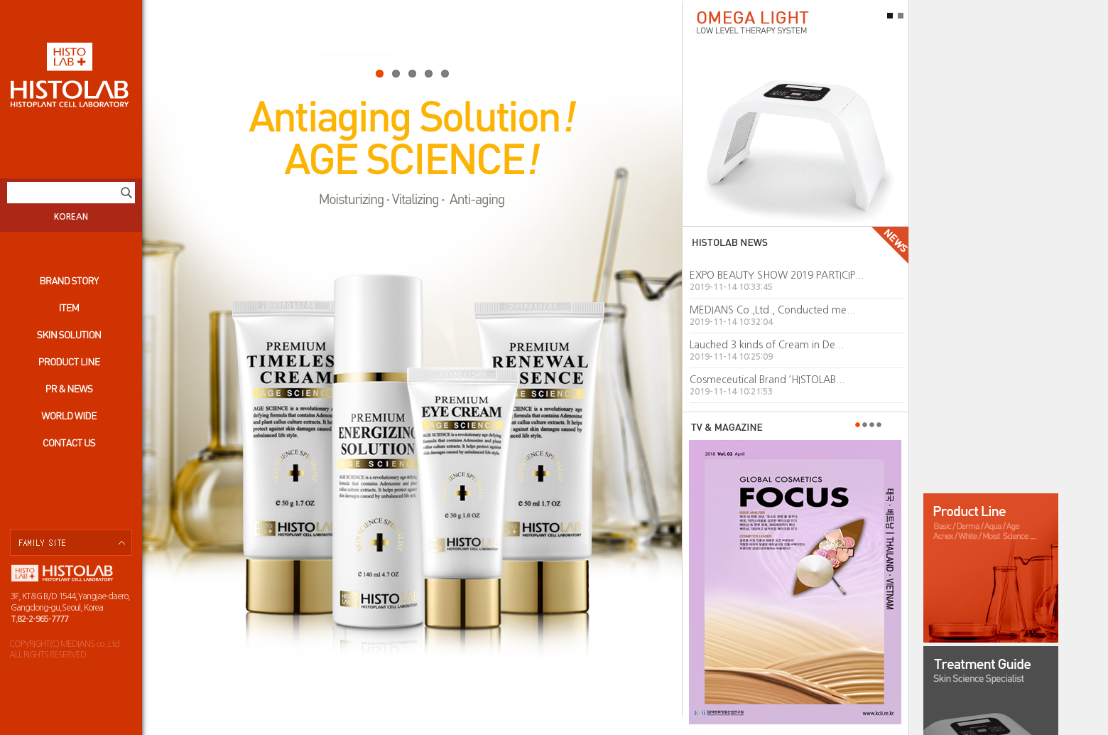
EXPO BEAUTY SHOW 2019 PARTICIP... (777, 275)
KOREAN (71, 217)
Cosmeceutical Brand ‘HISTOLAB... (767, 380)
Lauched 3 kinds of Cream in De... (767, 345)
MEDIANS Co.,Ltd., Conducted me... (772, 310)
